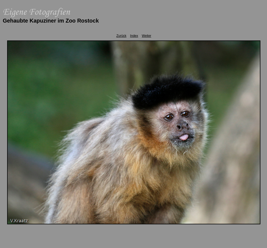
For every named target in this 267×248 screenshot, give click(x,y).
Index (134, 36)
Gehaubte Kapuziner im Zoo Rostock (51, 21)
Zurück (121, 36)
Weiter (146, 36)
